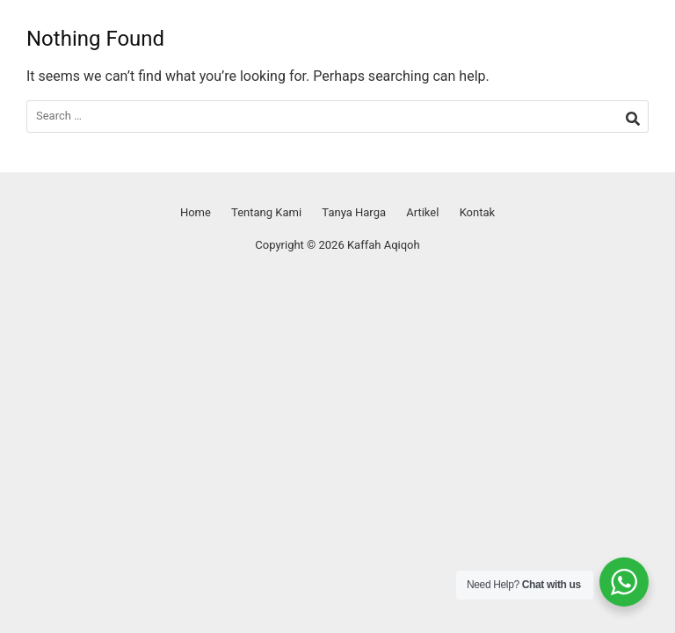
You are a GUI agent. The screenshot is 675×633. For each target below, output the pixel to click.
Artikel (422, 212)
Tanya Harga (354, 212)
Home (195, 212)
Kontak (478, 212)
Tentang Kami (266, 212)
